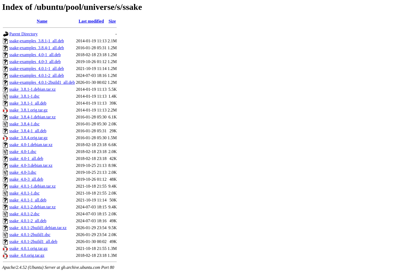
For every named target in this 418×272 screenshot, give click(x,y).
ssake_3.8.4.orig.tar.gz (28, 137)
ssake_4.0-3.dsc (22, 172)
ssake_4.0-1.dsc (22, 151)
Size (112, 21)
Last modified (91, 21)
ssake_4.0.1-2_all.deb (27, 221)
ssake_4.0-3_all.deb (26, 179)
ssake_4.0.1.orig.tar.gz (28, 248)
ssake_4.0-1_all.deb (26, 158)
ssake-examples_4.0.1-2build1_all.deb (42, 82)
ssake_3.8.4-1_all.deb (27, 131)
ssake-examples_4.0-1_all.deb (35, 54)
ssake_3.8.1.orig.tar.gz (28, 110)
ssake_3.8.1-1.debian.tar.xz (32, 89)
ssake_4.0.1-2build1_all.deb (33, 241)
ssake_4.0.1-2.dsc (24, 214)
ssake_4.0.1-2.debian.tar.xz (32, 207)
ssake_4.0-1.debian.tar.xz (31, 144)
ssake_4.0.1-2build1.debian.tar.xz (38, 227)
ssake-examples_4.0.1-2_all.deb (36, 75)
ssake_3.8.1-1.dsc (24, 96)
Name (42, 21)
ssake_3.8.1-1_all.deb (27, 103)
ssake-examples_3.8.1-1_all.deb (36, 41)
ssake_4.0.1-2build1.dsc (29, 234)
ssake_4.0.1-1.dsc (24, 193)
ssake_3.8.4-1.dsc (24, 124)
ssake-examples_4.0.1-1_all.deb (36, 68)
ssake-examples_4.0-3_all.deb (35, 61)
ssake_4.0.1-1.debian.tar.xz (32, 186)
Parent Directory (23, 34)
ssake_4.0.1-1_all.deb (27, 200)
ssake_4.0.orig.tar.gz (27, 255)
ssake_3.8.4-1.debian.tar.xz (32, 117)
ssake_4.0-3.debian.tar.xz (31, 165)
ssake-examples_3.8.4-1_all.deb (36, 48)
